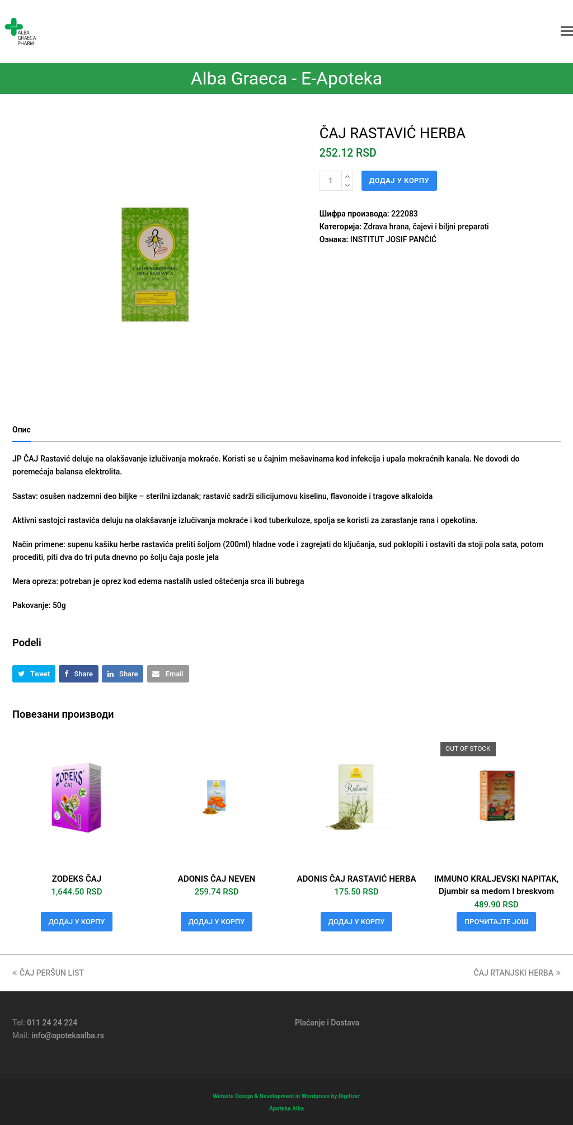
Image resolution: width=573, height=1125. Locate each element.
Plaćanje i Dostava (327, 1022)
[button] (567, 31)
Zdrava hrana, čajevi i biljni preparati (426, 226)
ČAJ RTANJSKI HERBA (517, 972)
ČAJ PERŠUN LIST (48, 972)
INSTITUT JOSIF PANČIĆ (393, 239)
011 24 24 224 (52, 1022)
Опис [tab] (21, 429)
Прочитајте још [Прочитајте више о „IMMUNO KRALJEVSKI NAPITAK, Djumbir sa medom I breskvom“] (496, 921)
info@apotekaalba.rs (67, 1035)
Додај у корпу (399, 180)
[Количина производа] (331, 181)
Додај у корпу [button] (77, 921)
